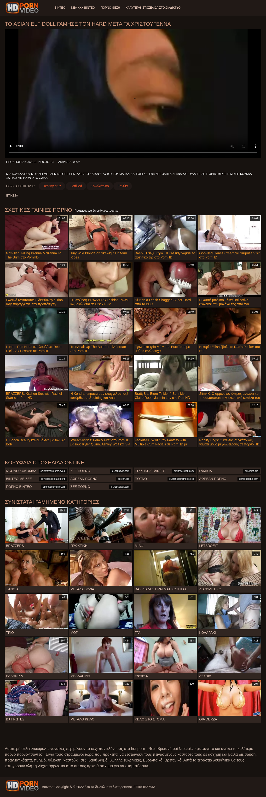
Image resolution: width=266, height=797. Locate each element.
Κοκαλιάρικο (100, 186)
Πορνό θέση (110, 7)
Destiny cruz (52, 186)
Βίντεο (60, 7)
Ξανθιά (122, 186)
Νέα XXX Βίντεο (83, 7)
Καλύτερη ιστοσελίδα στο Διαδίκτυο (153, 7)
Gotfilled (76, 186)
